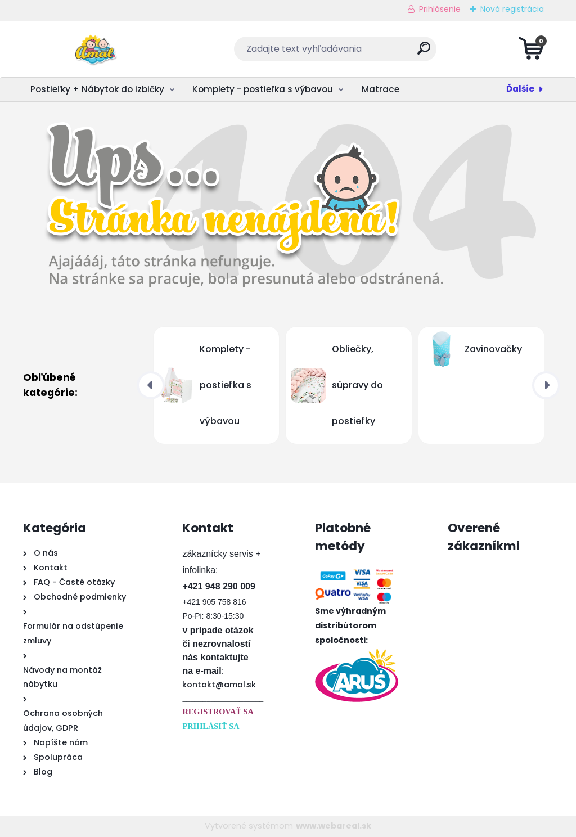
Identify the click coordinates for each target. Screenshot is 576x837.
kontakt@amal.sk (219, 684)
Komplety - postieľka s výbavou (262, 89)
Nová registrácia (512, 9)
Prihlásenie (440, 9)
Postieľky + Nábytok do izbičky (97, 89)
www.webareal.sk (333, 825)
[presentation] (151, 385)
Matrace (380, 89)
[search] (423, 53)
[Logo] (92, 49)
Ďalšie (520, 88)
